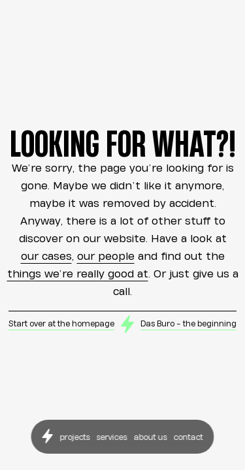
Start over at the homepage (61, 323)
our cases (46, 255)
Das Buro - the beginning (188, 323)
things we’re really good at (77, 273)
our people (106, 255)
